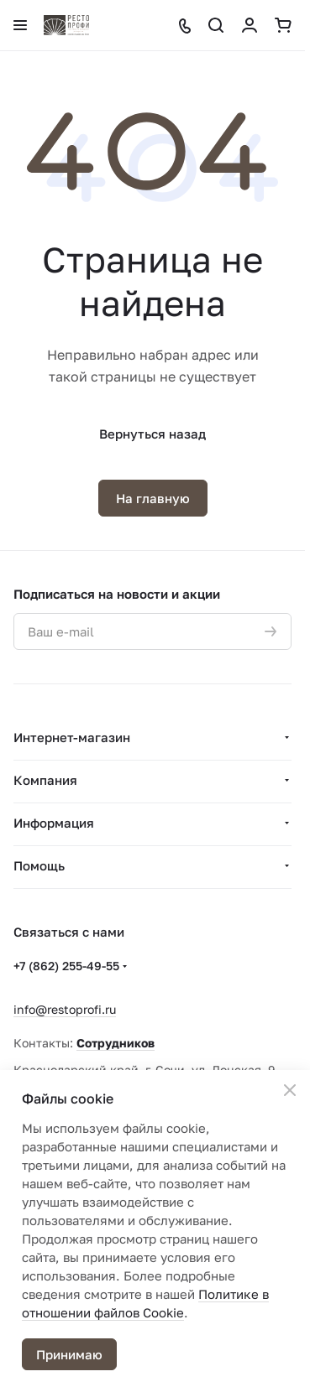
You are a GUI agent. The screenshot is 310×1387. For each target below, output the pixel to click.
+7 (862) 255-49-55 (66, 965)
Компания (45, 779)
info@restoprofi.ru (64, 1009)
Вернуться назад (152, 433)
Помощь (39, 865)
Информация (53, 822)
